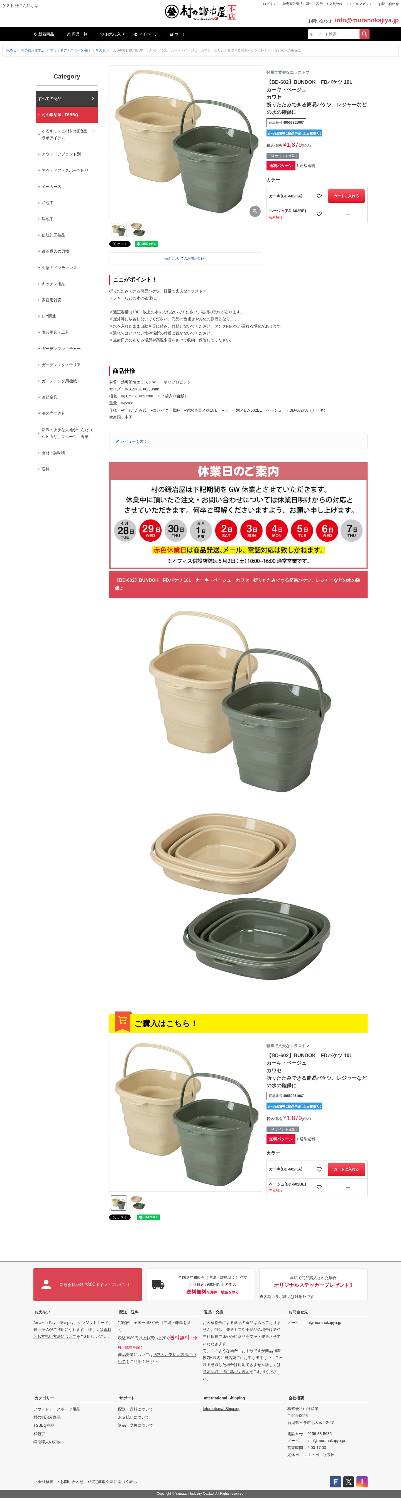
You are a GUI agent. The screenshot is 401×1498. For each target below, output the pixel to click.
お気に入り (112, 34)
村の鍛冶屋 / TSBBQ (60, 115)
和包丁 (47, 203)
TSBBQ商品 (43, 1425)
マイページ (146, 34)
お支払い (42, 1312)
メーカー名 (51, 186)
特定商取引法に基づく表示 (303, 4)
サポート (127, 1398)
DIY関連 (49, 316)
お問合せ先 (298, 1312)
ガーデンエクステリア (61, 365)
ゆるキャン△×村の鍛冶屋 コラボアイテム (68, 134)
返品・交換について (135, 1425)
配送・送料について (135, 1409)
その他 (101, 50)
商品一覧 (77, 34)
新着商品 (43, 34)
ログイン (269, 4)
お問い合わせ (389, 4)
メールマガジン (360, 4)
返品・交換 (213, 1312)
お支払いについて (133, 1417)
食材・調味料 (53, 453)
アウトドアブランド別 (61, 154)
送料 (46, 469)
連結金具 (49, 397)
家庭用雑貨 (51, 300)
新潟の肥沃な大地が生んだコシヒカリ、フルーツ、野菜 (67, 433)
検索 (365, 34)
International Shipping (224, 1398)
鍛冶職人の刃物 (55, 251)
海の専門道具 (53, 413)
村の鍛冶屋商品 (47, 1417)
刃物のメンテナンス (59, 267)
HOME (11, 50)
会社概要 (296, 1398)
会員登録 (336, 4)
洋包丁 (47, 219)
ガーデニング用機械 (59, 381)
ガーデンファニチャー (61, 348)
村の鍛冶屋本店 (33, 50)
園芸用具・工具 (55, 332)
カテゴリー (44, 1398)
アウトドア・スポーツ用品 (70, 50)
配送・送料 (129, 1312)
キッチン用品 (53, 284)
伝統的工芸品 (53, 235)
